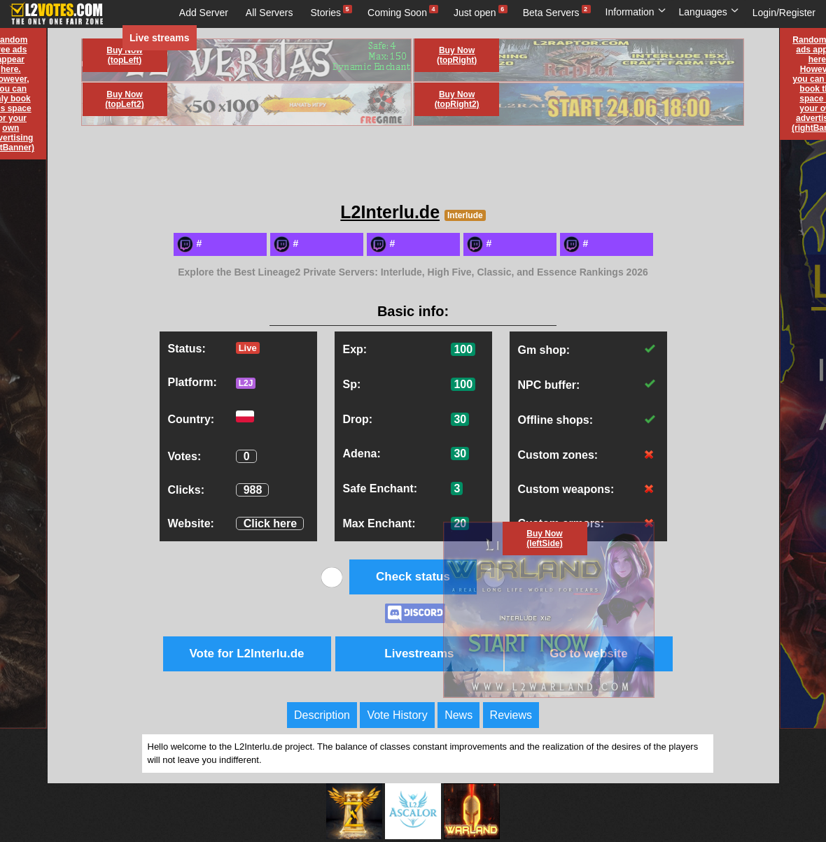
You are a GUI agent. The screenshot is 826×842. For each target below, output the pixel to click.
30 (460, 419)
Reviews (511, 715)
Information (636, 11)
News (458, 715)
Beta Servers (551, 12)
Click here (270, 523)
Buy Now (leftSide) (544, 538)
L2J (246, 383)
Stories (326, 12)
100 (463, 349)
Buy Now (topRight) (457, 55)
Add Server (203, 12)
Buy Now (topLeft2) (124, 99)
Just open (475, 12)
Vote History (397, 715)
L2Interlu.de (390, 212)
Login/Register (784, 12)
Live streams (160, 37)
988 (253, 490)
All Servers (269, 12)
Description (322, 715)
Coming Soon (397, 12)
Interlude (465, 215)
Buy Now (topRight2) (457, 99)
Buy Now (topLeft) (124, 55)
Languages (709, 11)
